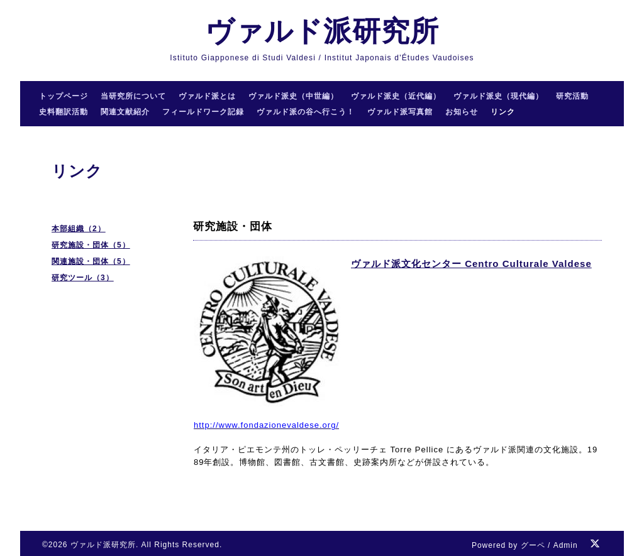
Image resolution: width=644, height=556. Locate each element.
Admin (565, 545)
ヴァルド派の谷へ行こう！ (306, 111)
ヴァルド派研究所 (322, 31)
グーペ (533, 545)
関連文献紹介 (125, 111)
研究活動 (572, 96)
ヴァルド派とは (207, 96)
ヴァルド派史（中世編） (293, 96)
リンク (503, 111)
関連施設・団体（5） (91, 261)
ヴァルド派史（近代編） (396, 96)
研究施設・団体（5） (91, 245)
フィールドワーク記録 (203, 111)
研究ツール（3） (83, 277)
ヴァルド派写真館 (400, 111)
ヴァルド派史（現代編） (498, 96)
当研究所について (133, 96)
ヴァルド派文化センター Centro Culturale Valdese (471, 263)
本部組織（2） (79, 228)
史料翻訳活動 (63, 111)
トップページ (63, 96)
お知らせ (461, 111)
